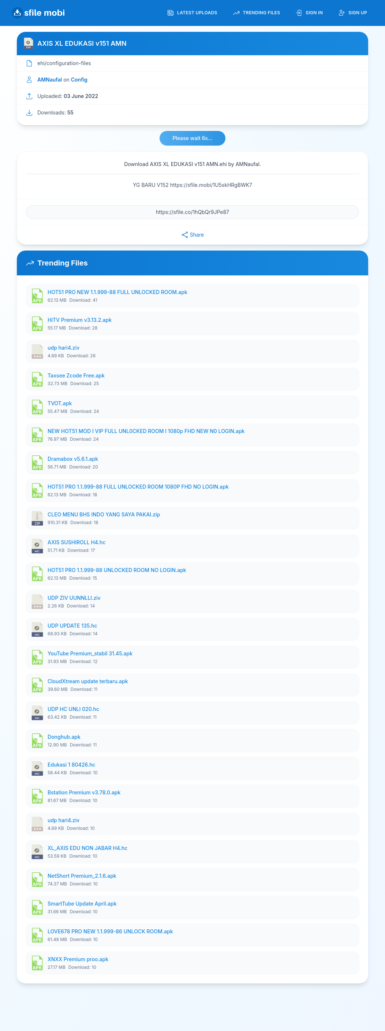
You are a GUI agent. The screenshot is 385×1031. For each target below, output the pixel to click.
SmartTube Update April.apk (82, 903)
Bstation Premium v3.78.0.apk (84, 792)
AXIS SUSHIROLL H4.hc (76, 542)
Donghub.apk (64, 737)
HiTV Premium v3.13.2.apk (80, 320)
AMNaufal (49, 79)
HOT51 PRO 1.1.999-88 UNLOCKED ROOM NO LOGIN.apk (117, 570)
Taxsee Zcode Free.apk (76, 375)
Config (79, 79)
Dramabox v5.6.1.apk (73, 459)
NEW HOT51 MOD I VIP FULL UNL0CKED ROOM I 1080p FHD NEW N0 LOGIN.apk (146, 431)
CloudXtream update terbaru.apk (88, 681)
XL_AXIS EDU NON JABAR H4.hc (87, 848)
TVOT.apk (60, 403)
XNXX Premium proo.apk (78, 959)
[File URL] (192, 212)
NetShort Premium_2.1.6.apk (82, 876)
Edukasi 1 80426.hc (71, 764)
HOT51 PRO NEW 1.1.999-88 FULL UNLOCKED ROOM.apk (117, 292)
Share (192, 234)
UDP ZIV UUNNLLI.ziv (74, 598)
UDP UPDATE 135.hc (72, 625)
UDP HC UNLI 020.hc (73, 709)
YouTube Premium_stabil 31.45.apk (90, 653)
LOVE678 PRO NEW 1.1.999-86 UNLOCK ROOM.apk (110, 931)
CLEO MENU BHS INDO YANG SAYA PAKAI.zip (104, 514)
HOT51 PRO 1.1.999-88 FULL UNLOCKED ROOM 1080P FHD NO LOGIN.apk (138, 486)
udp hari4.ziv (63, 348)
